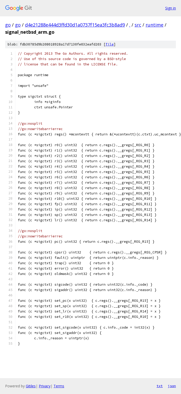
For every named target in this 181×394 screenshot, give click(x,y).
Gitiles (31, 386)
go (8, 25)
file (110, 44)
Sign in (170, 8)
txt (160, 386)
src (138, 25)
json (172, 386)
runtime (154, 25)
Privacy (44, 386)
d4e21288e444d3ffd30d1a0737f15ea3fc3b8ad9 (75, 25)
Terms (59, 386)
